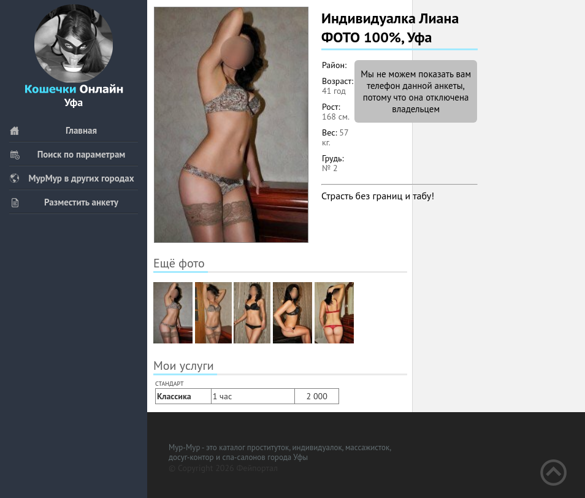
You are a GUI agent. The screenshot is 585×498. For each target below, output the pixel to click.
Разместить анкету (63, 202)
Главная (53, 130)
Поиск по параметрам (67, 154)
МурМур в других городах (71, 178)
